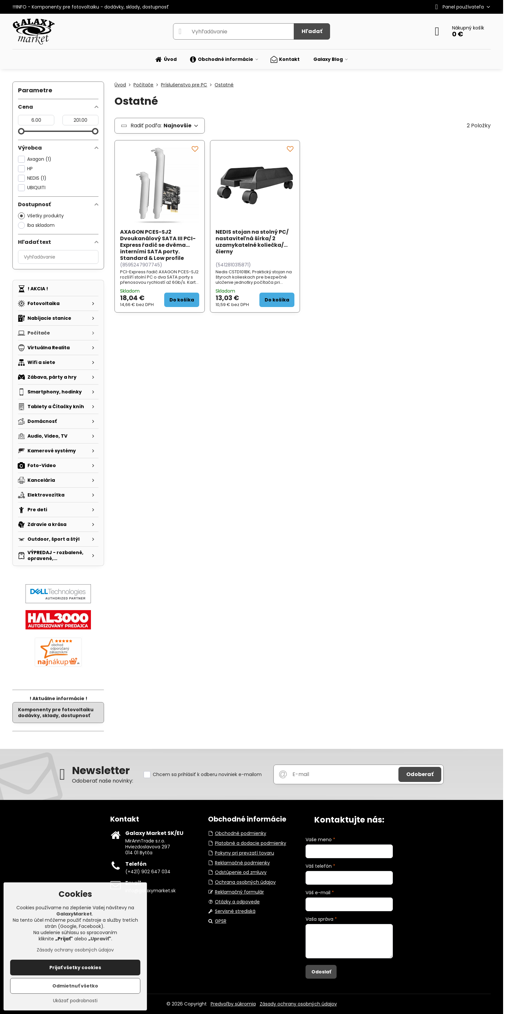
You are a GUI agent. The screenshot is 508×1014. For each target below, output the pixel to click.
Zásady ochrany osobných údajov (298, 1004)
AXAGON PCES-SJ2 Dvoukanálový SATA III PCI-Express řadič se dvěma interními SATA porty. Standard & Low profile (158, 245)
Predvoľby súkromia (233, 1004)
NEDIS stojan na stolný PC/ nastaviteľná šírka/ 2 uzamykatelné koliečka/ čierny (252, 241)
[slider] (21, 131)
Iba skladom (36, 225)
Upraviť (100, 938)
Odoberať (419, 774)
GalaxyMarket (74, 914)
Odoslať (321, 972)
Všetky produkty (41, 215)
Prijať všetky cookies (75, 967)
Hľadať (312, 31)
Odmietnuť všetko (75, 986)
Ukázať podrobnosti (75, 1001)
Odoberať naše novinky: (102, 781)
